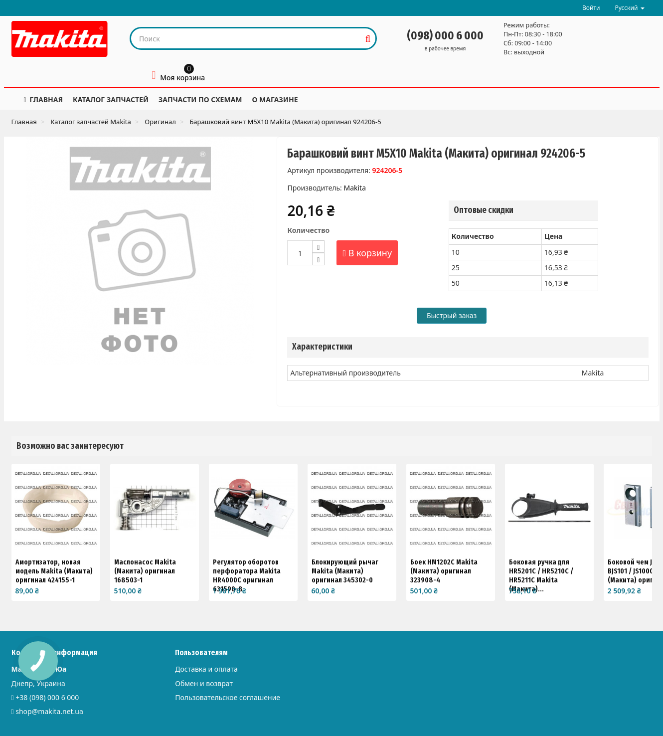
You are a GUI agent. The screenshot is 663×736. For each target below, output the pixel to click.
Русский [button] (629, 7)
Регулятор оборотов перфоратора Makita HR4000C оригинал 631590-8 (247, 575)
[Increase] (318, 246)
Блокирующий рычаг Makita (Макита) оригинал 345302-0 (345, 570)
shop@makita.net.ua (49, 711)
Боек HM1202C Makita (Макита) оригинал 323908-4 (444, 570)
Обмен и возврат (204, 683)
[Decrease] (318, 259)
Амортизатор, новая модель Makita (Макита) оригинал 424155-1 (54, 570)
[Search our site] (246, 38)
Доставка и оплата (206, 669)
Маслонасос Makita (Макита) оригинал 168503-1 (145, 570)
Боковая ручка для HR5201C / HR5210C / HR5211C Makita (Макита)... (541, 575)
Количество (308, 230)
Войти (591, 7)
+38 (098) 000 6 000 (47, 697)
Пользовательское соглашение (227, 697)
